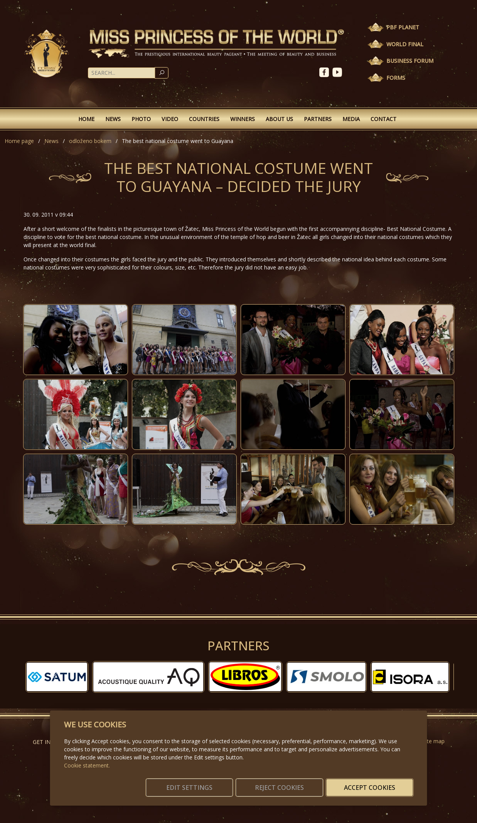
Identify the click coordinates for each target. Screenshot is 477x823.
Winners (242, 119)
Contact (383, 119)
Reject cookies (299, 783)
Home (86, 119)
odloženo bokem (90, 141)
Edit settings (222, 783)
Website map (428, 741)
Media (351, 119)
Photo (141, 119)
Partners (318, 119)
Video (170, 119)
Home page (19, 141)
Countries (204, 119)
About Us (279, 119)
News (113, 119)
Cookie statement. (87, 756)
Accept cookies (376, 783)
